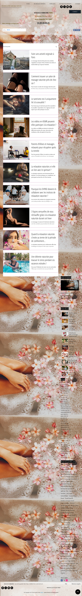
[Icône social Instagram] (67, 580)
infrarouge (75, 570)
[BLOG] (8, 29)
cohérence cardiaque (66, 534)
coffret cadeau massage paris (68, 529)
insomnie (63, 573)
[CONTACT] (75, 11)
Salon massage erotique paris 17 (11, 23)
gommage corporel (70, 561)
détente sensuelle (74, 551)
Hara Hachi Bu (64, 464)
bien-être (72, 503)
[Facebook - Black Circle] (61, 6)
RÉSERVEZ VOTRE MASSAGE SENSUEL (12, 6)
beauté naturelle (69, 498)
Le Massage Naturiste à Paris (43, 16)
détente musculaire (65, 549)
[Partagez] (76, 30)
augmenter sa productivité (67, 486)
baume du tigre (72, 496)
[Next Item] (76, 285)
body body (63, 515)
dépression (69, 541)
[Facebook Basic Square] (62, 580)
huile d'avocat (64, 566)
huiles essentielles (70, 568)
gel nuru (63, 561)
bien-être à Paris (74, 505)
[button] (56, 47)
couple (75, 537)
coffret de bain (64, 532)
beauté (62, 498)
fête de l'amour (73, 558)
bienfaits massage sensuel (67, 513)
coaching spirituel (65, 527)
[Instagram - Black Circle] (67, 6)
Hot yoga (63, 467)
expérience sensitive (66, 556)
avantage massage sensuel (67, 488)
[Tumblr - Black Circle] (70, 6)
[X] (64, 6)
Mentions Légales (76, 584)
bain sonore (69, 493)
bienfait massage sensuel (67, 508)
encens (71, 553)
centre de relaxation (66, 525)
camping (68, 517)
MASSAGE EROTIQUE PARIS (53, 587)
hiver (77, 563)
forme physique (64, 558)
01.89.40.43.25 (39, 584)
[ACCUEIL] (4, 29)
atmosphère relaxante (66, 484)
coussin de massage (66, 539)
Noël (73, 467)
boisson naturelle (71, 515)
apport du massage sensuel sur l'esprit (70, 476)
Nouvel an (68, 467)
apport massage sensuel (67, 481)
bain (67, 491)
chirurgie (74, 525)
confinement (75, 534)
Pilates (76, 467)
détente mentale (65, 546)
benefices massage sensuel (67, 500)
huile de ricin (72, 566)
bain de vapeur (73, 491)
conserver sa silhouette (66, 537)
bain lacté (63, 493)
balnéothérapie (64, 496)
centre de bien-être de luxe (67, 520)
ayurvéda (63, 491)
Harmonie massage (73, 464)
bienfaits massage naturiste (67, 510)
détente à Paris (64, 553)
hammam (73, 563)
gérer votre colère (65, 563)
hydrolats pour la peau (66, 570)
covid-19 (74, 539)
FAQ (66, 584)
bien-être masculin (65, 505)
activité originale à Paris (66, 469)
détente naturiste (65, 551)
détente (74, 541)
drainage (63, 541)
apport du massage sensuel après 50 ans (70, 474)
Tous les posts (6, 46)
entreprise (76, 553)
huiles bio (63, 568)
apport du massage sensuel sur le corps (70, 479)
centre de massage (65, 522)
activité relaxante (65, 472)
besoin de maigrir (65, 503)
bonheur (63, 517)
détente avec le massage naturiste (69, 544)
